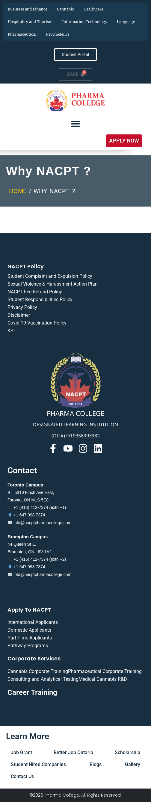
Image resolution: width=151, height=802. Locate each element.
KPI (11, 330)
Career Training (32, 692)
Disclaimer (18, 315)
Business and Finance (27, 9)
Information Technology (85, 21)
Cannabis (65, 9)
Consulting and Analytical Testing (42, 679)
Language (126, 21)
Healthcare (93, 9)
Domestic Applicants (29, 630)
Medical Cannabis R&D (102, 679)
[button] (124, 140)
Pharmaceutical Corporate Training (105, 671)
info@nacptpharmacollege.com (39, 522)
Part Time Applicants (29, 638)
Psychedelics (58, 34)
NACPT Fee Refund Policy (34, 292)
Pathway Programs (27, 645)
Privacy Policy (22, 307)
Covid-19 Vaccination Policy (37, 323)
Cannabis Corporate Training (37, 671)
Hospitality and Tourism (30, 21)
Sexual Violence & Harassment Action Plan (52, 284)
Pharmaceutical (22, 34)
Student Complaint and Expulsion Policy (49, 276)
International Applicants (32, 622)
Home (18, 191)
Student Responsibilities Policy (40, 299)
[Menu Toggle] (75, 123)
